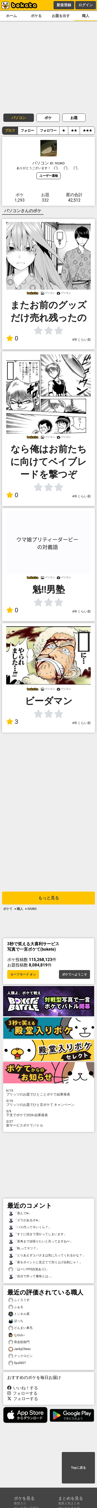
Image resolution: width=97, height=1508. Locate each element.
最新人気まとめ (69, 1503)
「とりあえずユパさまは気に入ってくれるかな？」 (46, 1255)
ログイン (85, 5)
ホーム (11, 16)
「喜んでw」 (20, 1213)
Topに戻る (78, 1468)
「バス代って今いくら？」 (29, 1227)
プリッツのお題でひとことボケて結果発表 (48, 1092)
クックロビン (20, 1356)
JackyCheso (19, 1349)
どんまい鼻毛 (20, 1328)
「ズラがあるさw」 (24, 1220)
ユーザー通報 (48, 175)
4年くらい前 (81, 340)
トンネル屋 (18, 1314)
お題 (74, 118)
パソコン (18, 118)
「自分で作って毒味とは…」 (30, 1276)
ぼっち (15, 1321)
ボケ (48, 118)
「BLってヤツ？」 (23, 1248)
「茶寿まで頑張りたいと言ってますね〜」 (40, 1241)
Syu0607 (17, 1363)
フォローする (22, 1393)
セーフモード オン (23, 974)
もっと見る (48, 898)
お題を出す (61, 16)
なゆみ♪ (16, 1335)
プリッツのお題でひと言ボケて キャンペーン (48, 1103)
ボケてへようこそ (74, 974)
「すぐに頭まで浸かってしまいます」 (37, 1234)
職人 (85, 16)
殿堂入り (20, 1503)
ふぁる (15, 1307)
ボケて (7, 909)
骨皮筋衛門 (18, 1342)
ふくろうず (18, 1300)
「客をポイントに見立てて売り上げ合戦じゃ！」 (45, 1262)
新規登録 (64, 5)
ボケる (36, 16)
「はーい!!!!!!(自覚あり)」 (28, 1269)
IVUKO (31, 909)
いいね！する (22, 1387)
